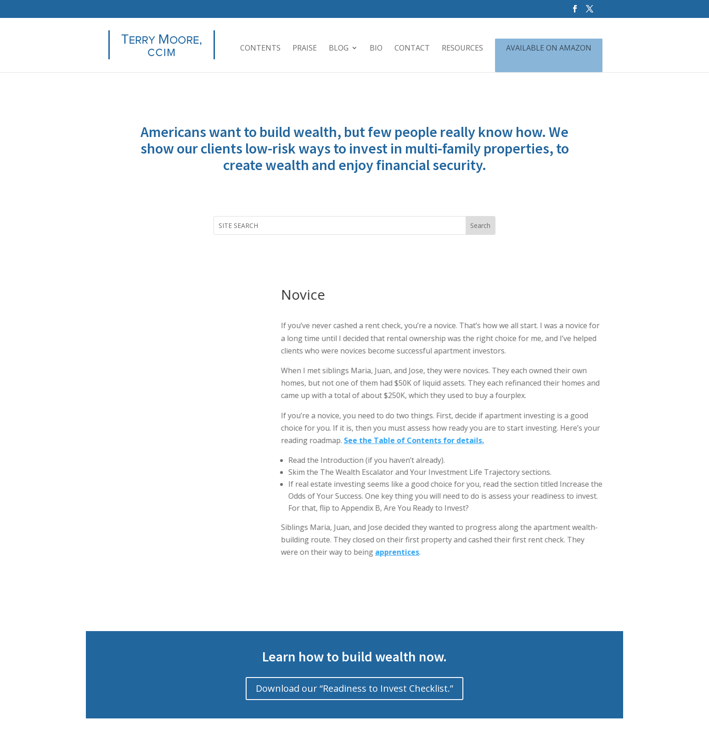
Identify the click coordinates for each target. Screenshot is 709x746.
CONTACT (412, 49)
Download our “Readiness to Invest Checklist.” (354, 688)
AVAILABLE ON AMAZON (548, 48)
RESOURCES (462, 49)
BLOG (339, 49)
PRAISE (305, 49)
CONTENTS (260, 49)
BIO (376, 49)
